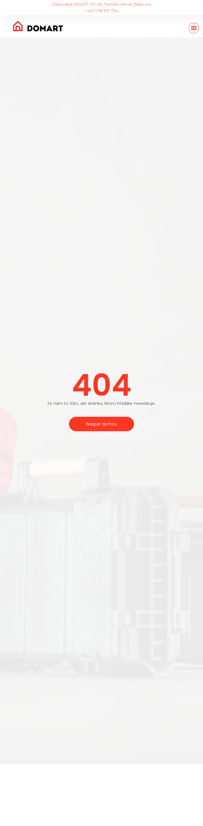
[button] (194, 28)
